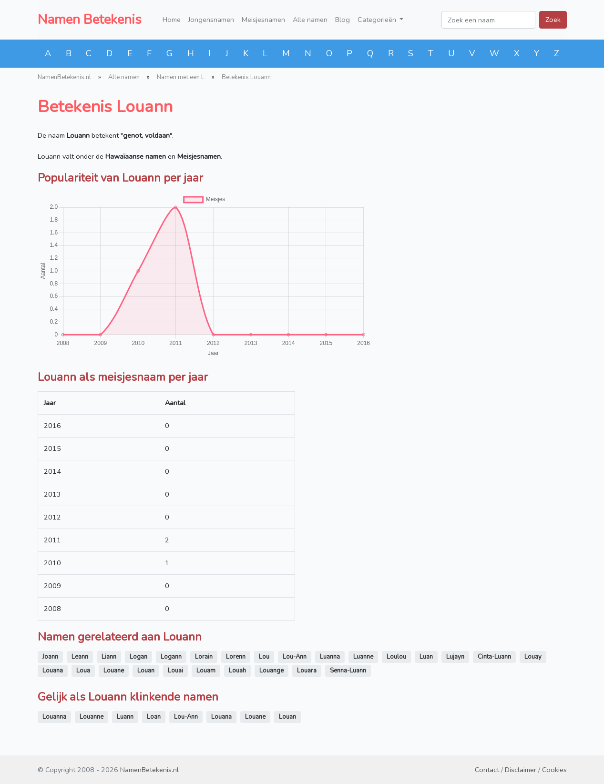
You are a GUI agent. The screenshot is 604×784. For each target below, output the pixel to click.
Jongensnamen (211, 19)
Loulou (396, 656)
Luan (426, 656)
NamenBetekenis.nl (64, 77)
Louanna (54, 717)
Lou (264, 656)
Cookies (554, 769)
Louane (113, 670)
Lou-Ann (295, 656)
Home (172, 19)
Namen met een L (181, 77)
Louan (145, 670)
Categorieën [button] (378, 19)
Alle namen (310, 19)
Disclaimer (520, 769)
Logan (138, 656)
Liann (109, 656)
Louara (307, 670)
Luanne (363, 656)
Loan (154, 717)
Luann (125, 717)
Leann (80, 656)
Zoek (553, 19)
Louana (52, 670)
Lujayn (455, 656)
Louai (175, 670)
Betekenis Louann (246, 77)
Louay (533, 656)
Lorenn (236, 656)
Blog (342, 19)
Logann (171, 656)
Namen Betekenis (90, 19)
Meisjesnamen (263, 19)
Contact (487, 769)
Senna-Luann (348, 670)
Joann (50, 656)
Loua (83, 670)
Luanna (330, 656)
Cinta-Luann (494, 656)
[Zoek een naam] (488, 20)
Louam (205, 670)
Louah (237, 670)
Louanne (91, 717)
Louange (271, 670)
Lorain (204, 656)
